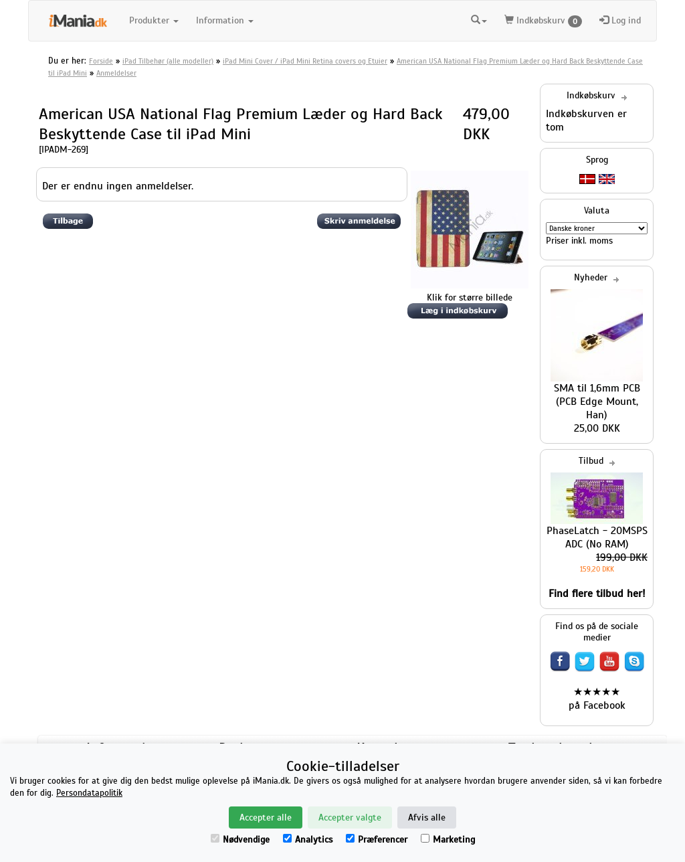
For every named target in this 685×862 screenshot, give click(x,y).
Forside (101, 61)
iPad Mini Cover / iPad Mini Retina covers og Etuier (305, 61)
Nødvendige (240, 839)
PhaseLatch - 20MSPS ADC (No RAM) (597, 537)
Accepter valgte (349, 817)
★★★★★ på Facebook (597, 698)
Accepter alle (265, 817)
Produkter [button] (154, 20)
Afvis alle (427, 817)
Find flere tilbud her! (597, 593)
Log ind (620, 20)
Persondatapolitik (89, 793)
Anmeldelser (116, 73)
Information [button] (225, 20)
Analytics (307, 839)
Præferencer (376, 839)
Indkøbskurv (543, 21)
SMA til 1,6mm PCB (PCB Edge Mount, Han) (597, 401)
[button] (479, 18)
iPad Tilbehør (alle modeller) (167, 61)
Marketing (448, 839)
